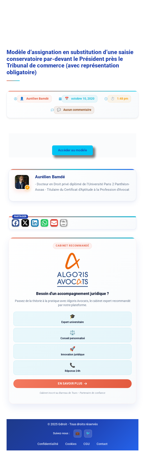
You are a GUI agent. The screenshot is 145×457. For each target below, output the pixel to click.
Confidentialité (47, 444)
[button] (15, 223)
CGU (86, 444)
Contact (102, 444)
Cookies (70, 444)
